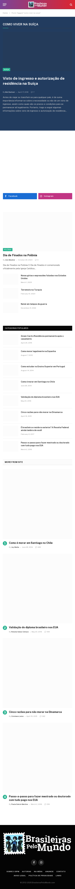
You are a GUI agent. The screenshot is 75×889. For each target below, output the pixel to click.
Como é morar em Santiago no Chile (38, 382)
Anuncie (49, 872)
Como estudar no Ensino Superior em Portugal (43, 366)
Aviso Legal (20, 876)
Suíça (6, 69)
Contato (61, 872)
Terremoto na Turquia (31, 290)
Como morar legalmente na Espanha (38, 351)
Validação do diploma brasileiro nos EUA (40, 397)
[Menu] (4, 4)
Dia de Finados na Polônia (20, 255)
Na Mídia (38, 872)
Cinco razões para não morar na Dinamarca (42, 412)
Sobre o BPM (13, 872)
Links (58, 876)
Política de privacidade (41, 876)
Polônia (7, 249)
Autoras (26, 872)
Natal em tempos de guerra (34, 304)
